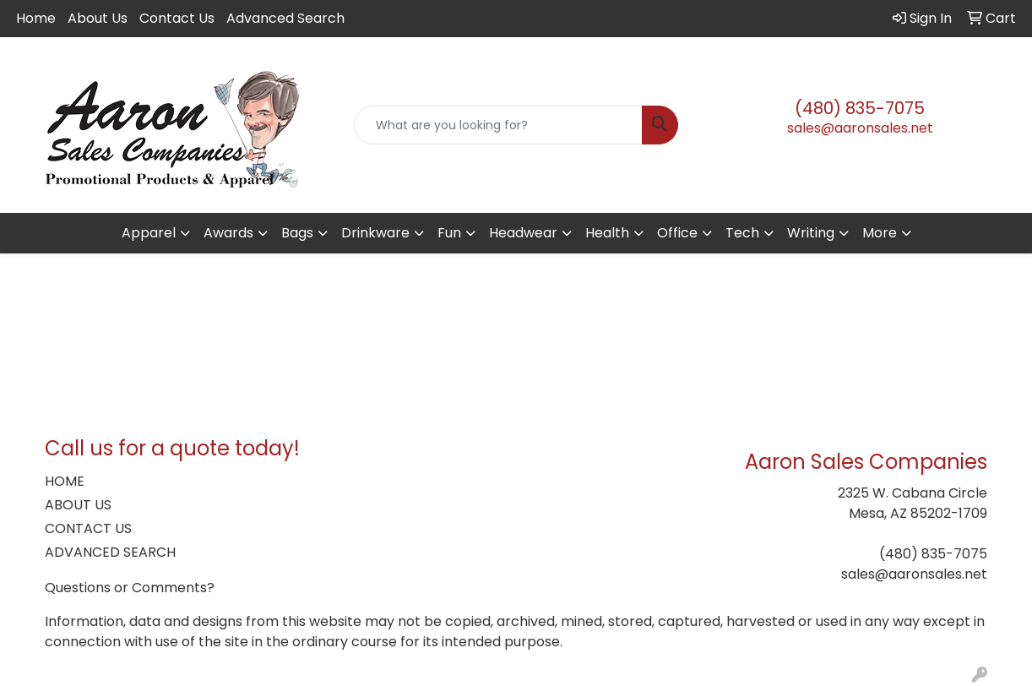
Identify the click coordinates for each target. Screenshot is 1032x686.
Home (36, 18)
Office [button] (677, 232)
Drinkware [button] (375, 232)
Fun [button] (449, 232)
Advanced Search (285, 18)
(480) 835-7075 (860, 108)
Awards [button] (228, 232)
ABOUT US (78, 504)
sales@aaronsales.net (860, 128)
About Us (98, 18)
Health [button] (607, 232)
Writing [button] (810, 232)
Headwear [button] (523, 232)
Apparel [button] (149, 232)
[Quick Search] (498, 125)
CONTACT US (88, 528)
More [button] (879, 232)
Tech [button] (742, 232)
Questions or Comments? (130, 587)
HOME (64, 481)
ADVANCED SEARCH (110, 552)
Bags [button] (297, 232)
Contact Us (177, 18)
